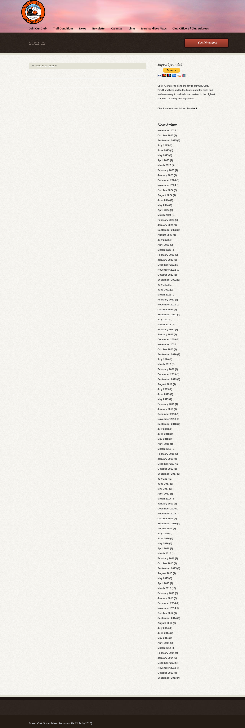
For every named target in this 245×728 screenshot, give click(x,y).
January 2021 (165, 334)
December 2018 (167, 414)
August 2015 (165, 573)
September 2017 (167, 473)
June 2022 (164, 289)
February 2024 (166, 220)
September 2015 (167, 568)
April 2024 (163, 210)
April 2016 (163, 548)
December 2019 (167, 374)
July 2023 (163, 239)
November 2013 (167, 667)
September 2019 (167, 379)
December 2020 (167, 339)
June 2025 (164, 150)
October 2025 (165, 135)
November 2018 (167, 419)
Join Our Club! (38, 28)
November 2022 (167, 269)
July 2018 (163, 429)
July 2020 (163, 359)
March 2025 (164, 165)
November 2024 (167, 185)
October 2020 (165, 349)
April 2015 (163, 583)
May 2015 (163, 578)
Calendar (117, 28)
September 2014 (167, 618)
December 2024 (167, 180)
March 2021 (164, 324)
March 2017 (164, 498)
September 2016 (167, 523)
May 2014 (163, 638)
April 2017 (163, 493)
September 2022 (167, 279)
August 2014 (165, 623)
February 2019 (166, 404)
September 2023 (167, 230)
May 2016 (163, 543)
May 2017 (163, 488)
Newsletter (99, 28)
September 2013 (167, 677)
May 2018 (163, 438)
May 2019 (163, 399)
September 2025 (167, 140)
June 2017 (164, 483)
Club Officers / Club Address (190, 28)
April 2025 (163, 160)
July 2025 (163, 145)
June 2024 (164, 200)
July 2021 (163, 319)
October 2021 (165, 309)
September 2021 (167, 314)
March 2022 (164, 294)
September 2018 (167, 424)
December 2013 (167, 662)
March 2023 (164, 249)
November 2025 (167, 130)
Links (132, 28)
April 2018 (163, 443)
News (82, 28)
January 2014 (165, 657)
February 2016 (166, 558)
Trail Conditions (63, 28)
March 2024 (164, 215)
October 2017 (165, 468)
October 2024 (165, 190)
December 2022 (167, 264)
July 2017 (163, 478)
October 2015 (165, 563)
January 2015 (165, 598)
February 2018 (166, 453)
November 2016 (167, 513)
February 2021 (166, 329)
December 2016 (167, 508)
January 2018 (165, 458)
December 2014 (167, 603)
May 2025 (163, 155)
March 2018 (164, 448)
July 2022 (163, 284)
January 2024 (165, 225)
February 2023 (166, 254)
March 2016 (164, 553)
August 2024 (165, 195)
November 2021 (167, 304)
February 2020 (166, 369)
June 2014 (164, 633)
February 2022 (166, 299)
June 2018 (164, 434)
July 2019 (163, 389)
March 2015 (164, 588)
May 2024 (163, 205)
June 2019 (164, 394)
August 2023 (165, 234)
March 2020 (164, 364)
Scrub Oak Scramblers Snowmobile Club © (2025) (60, 723)
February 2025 (166, 170)
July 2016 (163, 533)
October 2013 (165, 672)
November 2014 (167, 608)
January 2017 (165, 503)
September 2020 (167, 354)
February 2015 (166, 593)
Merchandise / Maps (154, 28)
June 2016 (164, 538)
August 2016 (165, 528)
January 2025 (165, 175)
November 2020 (167, 344)
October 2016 (165, 518)
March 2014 (164, 647)
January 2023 (165, 259)
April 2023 (163, 244)
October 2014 (165, 613)
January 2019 (165, 409)
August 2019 (165, 384)
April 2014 (163, 642)
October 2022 (165, 274)
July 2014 (163, 628)
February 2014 (166, 652)
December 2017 (167, 463)
